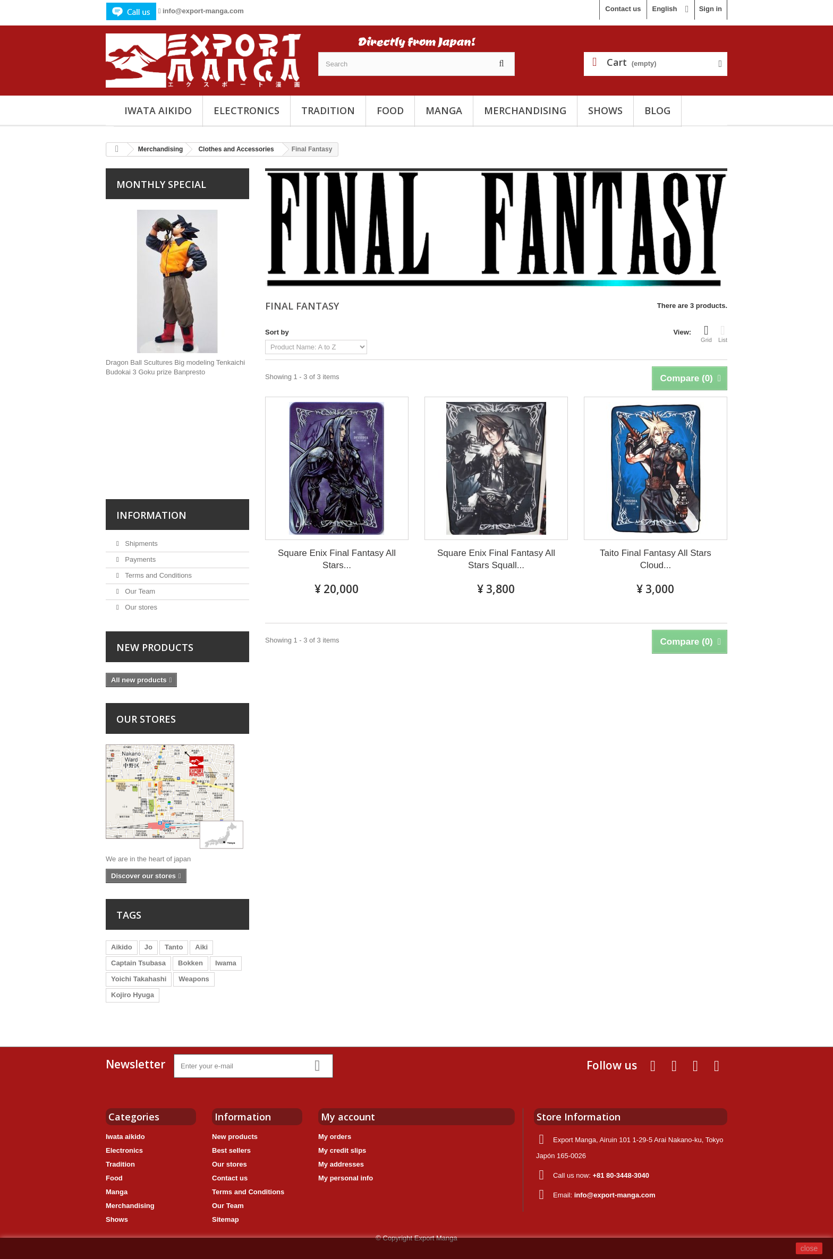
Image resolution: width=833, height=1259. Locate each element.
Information (151, 515)
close (809, 1248)
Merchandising (525, 110)
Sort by (277, 332)
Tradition (328, 110)
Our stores (140, 607)
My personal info (345, 1178)
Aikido (121, 947)
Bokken (190, 963)
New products (154, 647)
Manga (444, 110)
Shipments (140, 543)
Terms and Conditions (157, 575)
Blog (657, 110)
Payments (139, 559)
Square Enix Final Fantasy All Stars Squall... (496, 559)
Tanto (174, 947)
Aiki (201, 947)
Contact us (623, 9)
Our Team (139, 591)
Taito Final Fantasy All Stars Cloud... (655, 559)
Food (390, 110)
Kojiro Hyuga (132, 995)
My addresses (341, 1164)
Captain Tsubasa (138, 963)
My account (348, 1116)
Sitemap (225, 1219)
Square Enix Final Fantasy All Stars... (337, 559)
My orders (334, 1137)
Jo (148, 947)
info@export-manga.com (203, 11)
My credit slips (342, 1150)
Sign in (710, 9)
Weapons (193, 979)
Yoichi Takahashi (138, 979)
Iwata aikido (158, 110)
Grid (706, 333)
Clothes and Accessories (236, 149)
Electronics (246, 110)
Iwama (225, 963)
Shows (605, 110)
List (722, 333)
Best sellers (231, 1150)
